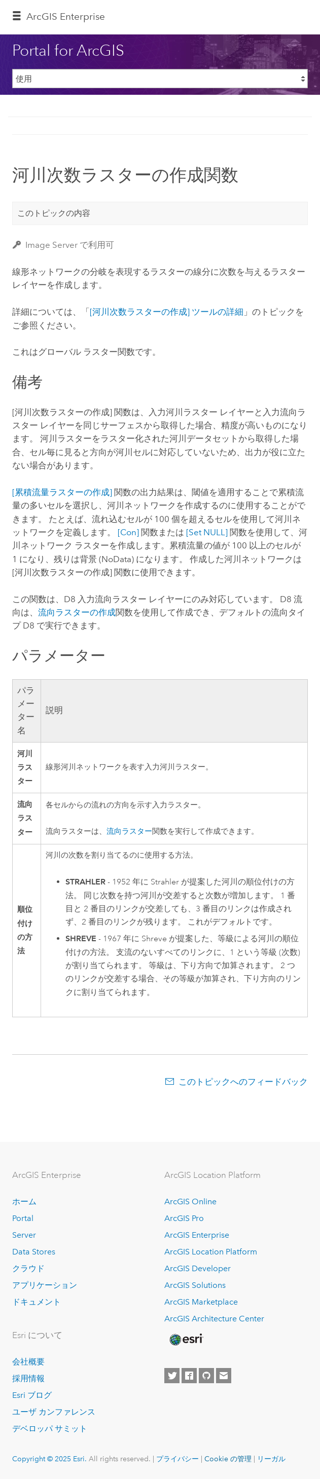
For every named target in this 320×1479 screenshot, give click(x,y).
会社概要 (28, 1361)
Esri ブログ (32, 1395)
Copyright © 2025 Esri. (49, 1459)
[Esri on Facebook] (189, 1375)
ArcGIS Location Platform (210, 1251)
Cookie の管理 (228, 1459)
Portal (22, 1218)
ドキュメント (36, 1302)
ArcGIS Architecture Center (214, 1318)
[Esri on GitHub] (206, 1375)
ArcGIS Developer (197, 1268)
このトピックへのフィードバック (243, 1082)
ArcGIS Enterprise (65, 16)
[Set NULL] (207, 532)
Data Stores (33, 1251)
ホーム (24, 1201)
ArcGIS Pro (184, 1218)
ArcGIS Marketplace (201, 1302)
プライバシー (177, 1459)
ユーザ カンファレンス (53, 1412)
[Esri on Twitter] (172, 1375)
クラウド (28, 1268)
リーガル (271, 1459)
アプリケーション (44, 1285)
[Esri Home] (185, 1339)
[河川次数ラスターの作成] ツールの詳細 (166, 312)
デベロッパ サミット (49, 1428)
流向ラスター (129, 831)
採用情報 (28, 1378)
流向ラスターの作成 (77, 612)
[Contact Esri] (223, 1375)
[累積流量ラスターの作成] (62, 492)
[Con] (128, 532)
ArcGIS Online (190, 1201)
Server (24, 1235)
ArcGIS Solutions (195, 1285)
